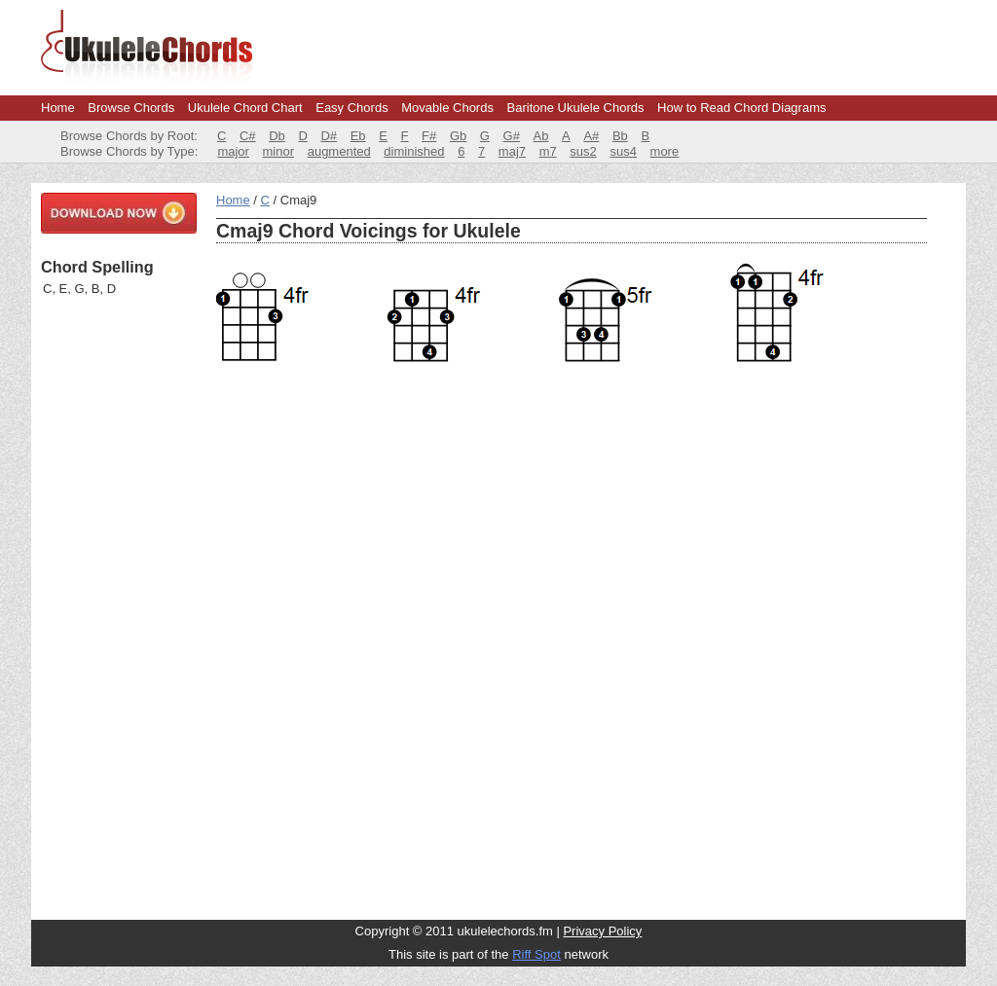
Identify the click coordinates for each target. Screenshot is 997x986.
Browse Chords (131, 107)
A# (591, 135)
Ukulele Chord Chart (245, 107)
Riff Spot (536, 954)
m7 (548, 151)
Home (58, 107)
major (233, 151)
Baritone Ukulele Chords (576, 107)
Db (277, 135)
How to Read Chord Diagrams (741, 107)
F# (429, 135)
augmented (339, 151)
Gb (458, 135)
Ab (541, 135)
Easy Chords (351, 107)
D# (328, 135)
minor (279, 151)
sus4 (622, 151)
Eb (358, 135)
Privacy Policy (602, 931)
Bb (620, 135)
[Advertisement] (119, 608)
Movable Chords (447, 107)
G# (511, 135)
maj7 (512, 151)
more (665, 151)
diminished (414, 151)
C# (248, 135)
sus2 (583, 151)
